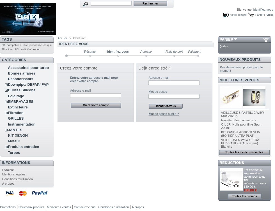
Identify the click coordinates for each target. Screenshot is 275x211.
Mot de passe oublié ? (163, 113)
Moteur (14, 141)
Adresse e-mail (80, 90)
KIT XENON (18, 135)
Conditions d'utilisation (17, 179)
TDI (17, 49)
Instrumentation (21, 124)
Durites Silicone (21, 90)
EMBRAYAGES (20, 101)
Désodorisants (20, 79)
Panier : (260, 14)
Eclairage (16, 96)
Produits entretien (23, 147)
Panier (226, 39)
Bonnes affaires (21, 73)
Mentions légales (14, 174)
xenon (36, 49)
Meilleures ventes (239, 80)
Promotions (8, 207)
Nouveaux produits (240, 59)
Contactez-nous (84, 207)
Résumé (90, 51)
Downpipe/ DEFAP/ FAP (28, 84)
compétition (14, 45)
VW (29, 49)
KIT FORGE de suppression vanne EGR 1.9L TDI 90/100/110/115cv (255, 176)
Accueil (62, 38)
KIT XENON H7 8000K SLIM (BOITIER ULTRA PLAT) (240, 134)
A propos (8, 183)
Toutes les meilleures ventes (244, 152)
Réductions (232, 163)
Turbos (14, 152)
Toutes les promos (244, 196)
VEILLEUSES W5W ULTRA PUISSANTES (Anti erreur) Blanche (240, 143)
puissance (35, 45)
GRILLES (16, 118)
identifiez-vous (263, 9)
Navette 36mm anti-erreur (238, 120)
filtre (25, 45)
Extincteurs (18, 107)
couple (47, 45)
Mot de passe (157, 91)
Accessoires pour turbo (28, 68)
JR (3, 45)
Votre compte (238, 14)
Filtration (16, 113)
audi (23, 49)
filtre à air (7, 49)
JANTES (15, 130)
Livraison (8, 169)
